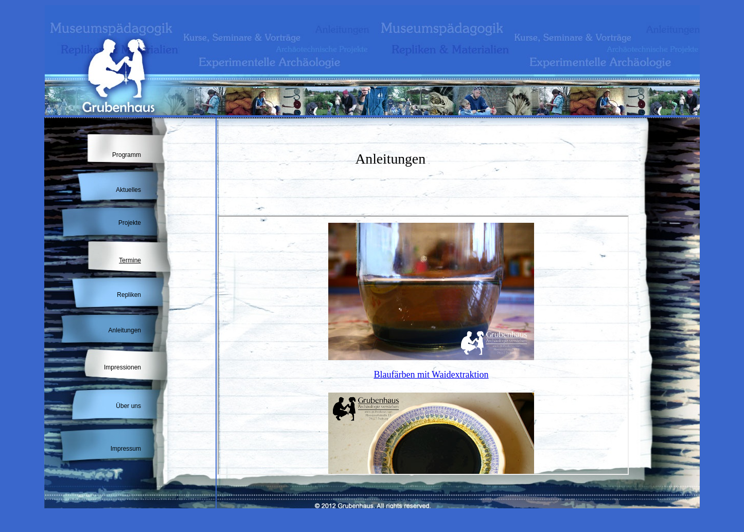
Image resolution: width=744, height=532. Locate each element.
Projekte (129, 222)
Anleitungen (125, 330)
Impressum (126, 448)
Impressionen (122, 367)
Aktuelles (128, 189)
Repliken (129, 294)
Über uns (128, 406)
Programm (126, 154)
